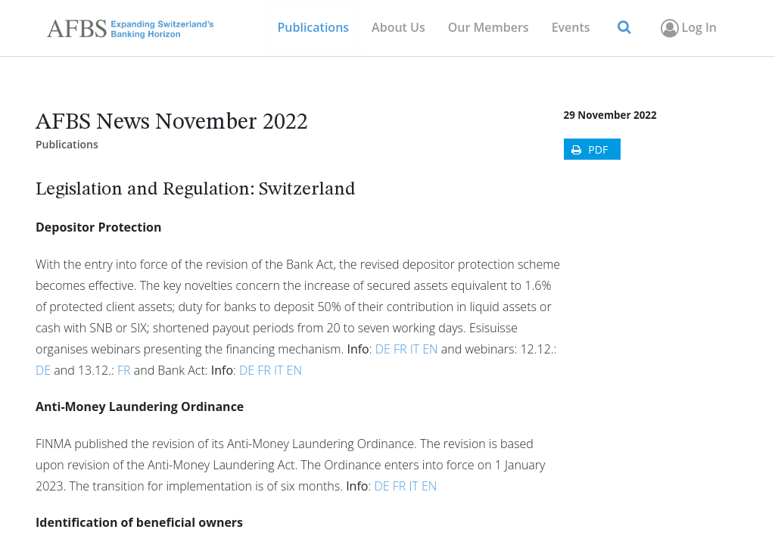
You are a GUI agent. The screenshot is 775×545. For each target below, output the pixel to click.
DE (383, 349)
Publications (67, 144)
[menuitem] (488, 27)
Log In (687, 28)
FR (400, 349)
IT (414, 349)
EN (429, 349)
